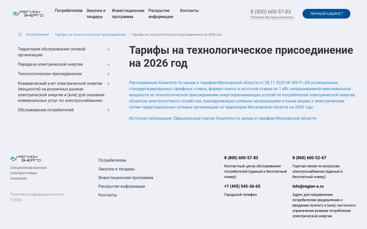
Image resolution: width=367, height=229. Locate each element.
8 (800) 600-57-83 (271, 12)
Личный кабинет (326, 14)
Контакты (189, 10)
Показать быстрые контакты (272, 17)
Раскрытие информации (121, 186)
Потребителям (69, 10)
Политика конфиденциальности (37, 194)
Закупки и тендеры (116, 169)
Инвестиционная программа (125, 177)
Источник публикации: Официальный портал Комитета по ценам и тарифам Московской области (222, 118)
